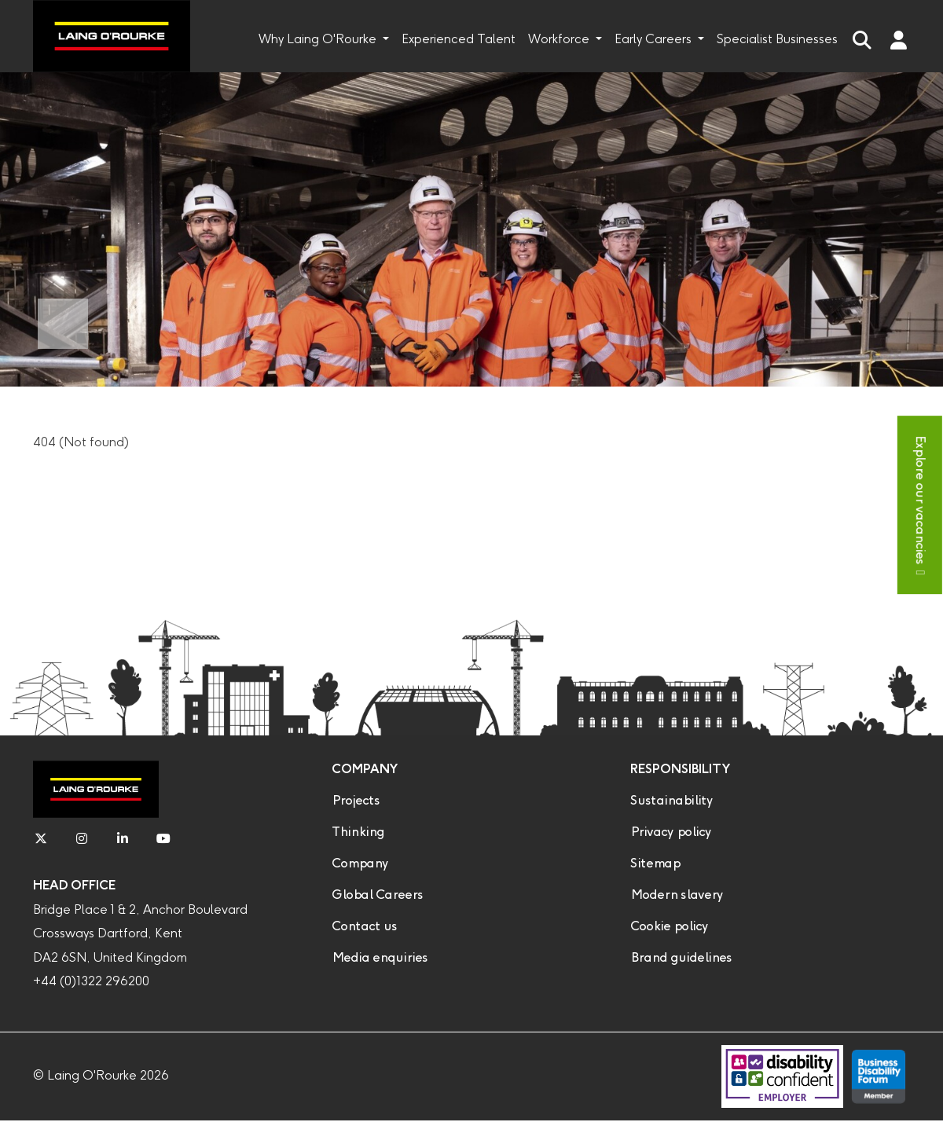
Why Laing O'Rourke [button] (319, 39)
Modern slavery (676, 895)
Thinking (358, 832)
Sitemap (655, 864)
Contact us (364, 926)
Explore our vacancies (919, 499)
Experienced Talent (459, 39)
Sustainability (671, 801)
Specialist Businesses (777, 39)
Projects (356, 801)
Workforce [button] (560, 39)
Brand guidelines (681, 958)
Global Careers (377, 895)
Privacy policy (670, 832)
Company (360, 864)
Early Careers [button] (655, 39)
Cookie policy (669, 926)
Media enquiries (379, 958)
